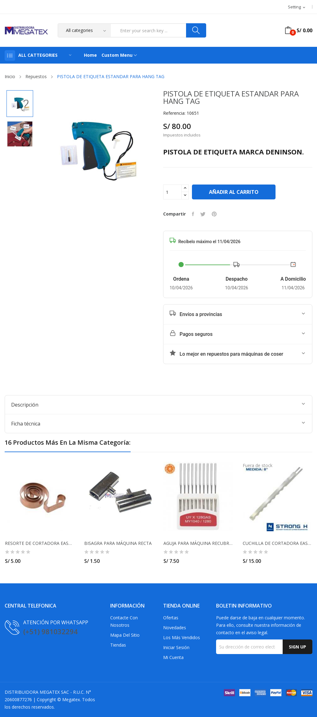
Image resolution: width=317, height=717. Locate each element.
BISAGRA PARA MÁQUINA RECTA (118, 543)
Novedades (174, 627)
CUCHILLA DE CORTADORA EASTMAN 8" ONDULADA (277, 543)
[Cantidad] (172, 192)
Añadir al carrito (233, 192)
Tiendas (118, 645)
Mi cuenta (173, 657)
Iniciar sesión (176, 647)
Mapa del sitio (125, 635)
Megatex (71, 699)
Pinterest (214, 214)
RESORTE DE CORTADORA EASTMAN (39, 543)
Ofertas (170, 618)
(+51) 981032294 (50, 631)
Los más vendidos (181, 637)
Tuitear (203, 214)
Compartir (193, 214)
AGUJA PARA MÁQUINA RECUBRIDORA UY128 (198, 543)
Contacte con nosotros (124, 621)
